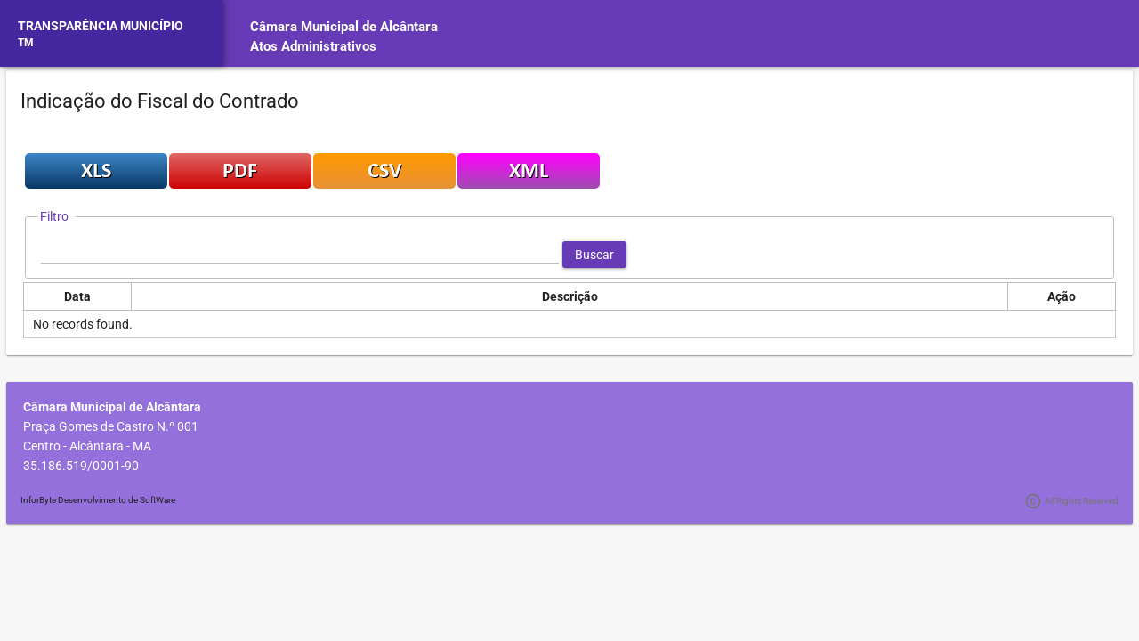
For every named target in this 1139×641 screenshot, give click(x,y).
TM (26, 43)
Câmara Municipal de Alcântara (344, 27)
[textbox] (300, 255)
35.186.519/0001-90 (81, 465)
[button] (594, 254)
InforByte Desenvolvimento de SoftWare (97, 500)
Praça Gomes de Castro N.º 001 (110, 426)
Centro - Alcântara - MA (87, 446)
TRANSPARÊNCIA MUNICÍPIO (100, 26)
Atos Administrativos (313, 46)
